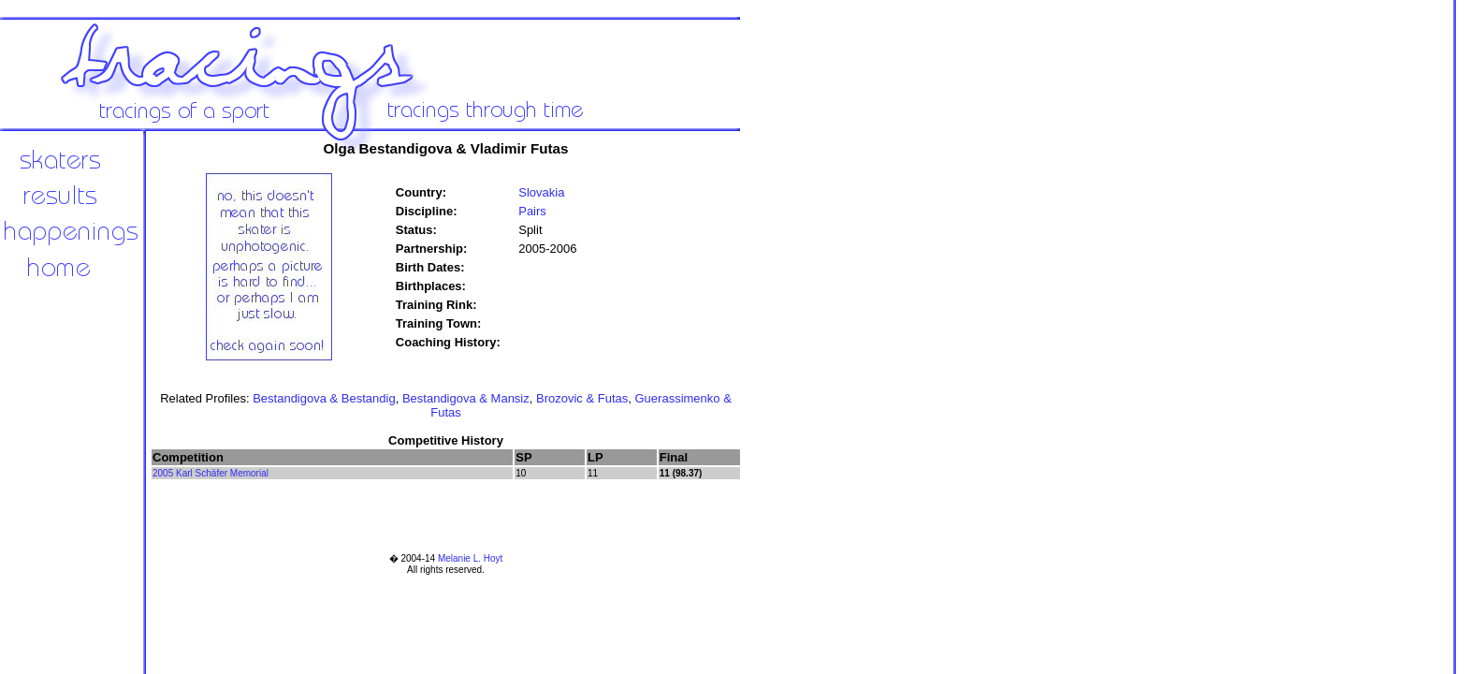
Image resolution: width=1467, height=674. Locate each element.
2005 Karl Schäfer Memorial (211, 473)
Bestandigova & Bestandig (324, 398)
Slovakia (541, 192)
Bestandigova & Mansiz (466, 398)
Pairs (532, 211)
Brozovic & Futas (582, 398)
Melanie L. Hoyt (470, 558)
